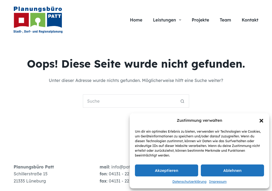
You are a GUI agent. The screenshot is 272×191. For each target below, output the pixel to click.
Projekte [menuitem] (200, 20)
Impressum (218, 182)
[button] (261, 120)
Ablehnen (232, 170)
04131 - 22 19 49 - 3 (128, 181)
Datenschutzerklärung (189, 182)
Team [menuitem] (225, 20)
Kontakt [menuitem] (250, 20)
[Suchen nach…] (129, 101)
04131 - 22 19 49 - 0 (128, 173)
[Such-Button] (182, 101)
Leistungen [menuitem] (168, 20)
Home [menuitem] (136, 20)
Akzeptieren (166, 170)
